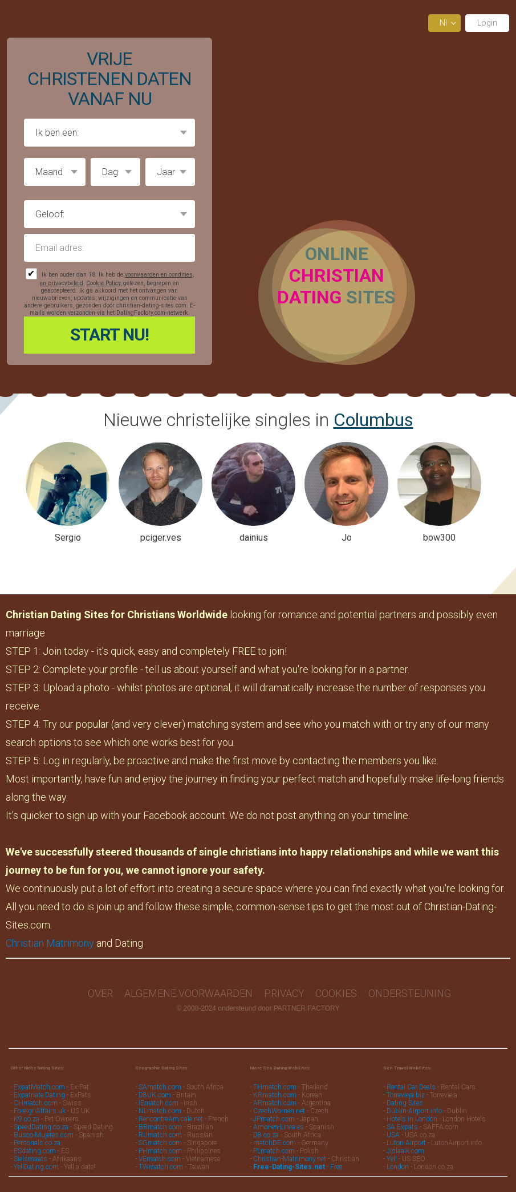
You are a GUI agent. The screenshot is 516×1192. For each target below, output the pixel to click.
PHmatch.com (161, 1151)
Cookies (336, 993)
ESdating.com (35, 1151)
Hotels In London (412, 1119)
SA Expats (402, 1127)
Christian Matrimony (50, 943)
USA (393, 1135)
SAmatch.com (160, 1087)
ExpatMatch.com (39, 1087)
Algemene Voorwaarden (188, 993)
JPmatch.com (274, 1119)
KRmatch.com (274, 1095)
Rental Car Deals (411, 1087)
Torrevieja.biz (406, 1095)
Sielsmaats (30, 1159)
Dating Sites (405, 1103)
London (398, 1167)
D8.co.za (267, 1135)
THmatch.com (274, 1087)
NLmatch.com (160, 1111)
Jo (347, 537)
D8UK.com (155, 1095)
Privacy (284, 993)
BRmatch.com (160, 1127)
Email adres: (109, 248)
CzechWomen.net (279, 1111)
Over (100, 993)
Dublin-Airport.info (414, 1111)
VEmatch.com (160, 1159)
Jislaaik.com (405, 1151)
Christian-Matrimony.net (289, 1159)
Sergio (68, 537)
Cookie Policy (103, 283)
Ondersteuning (409, 993)
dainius (253, 537)
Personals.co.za (37, 1143)
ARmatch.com (274, 1103)
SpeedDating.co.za (41, 1127)
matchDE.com (275, 1143)
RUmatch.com (161, 1135)
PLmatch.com (274, 1151)
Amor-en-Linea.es (278, 1127)
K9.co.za (27, 1119)
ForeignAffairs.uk (40, 1111)
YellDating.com (36, 1167)
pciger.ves (160, 537)
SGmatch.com (161, 1143)
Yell (392, 1159)
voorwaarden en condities (159, 274)
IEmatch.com (158, 1103)
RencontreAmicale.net (171, 1119)
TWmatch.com (161, 1167)
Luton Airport (406, 1143)
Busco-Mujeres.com (44, 1135)
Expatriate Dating (39, 1095)
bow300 (439, 537)
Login (487, 22)
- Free (297, 1167)
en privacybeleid (61, 283)
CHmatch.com (36, 1103)
